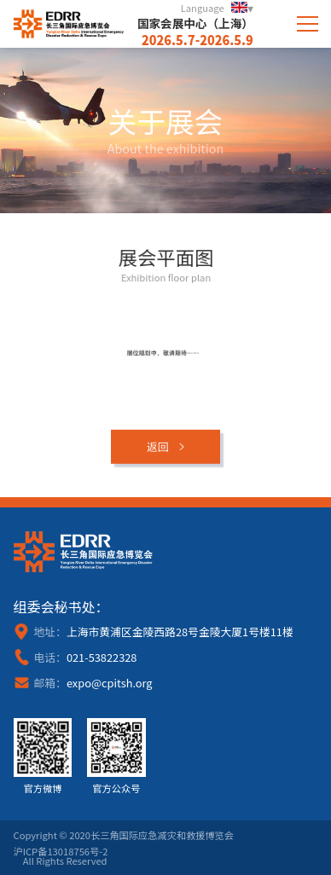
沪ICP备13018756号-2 (61, 851)
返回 (158, 450)
